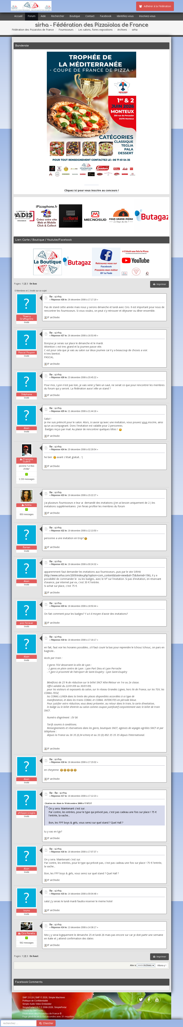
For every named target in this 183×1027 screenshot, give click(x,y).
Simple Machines (57, 997)
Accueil (18, 16)
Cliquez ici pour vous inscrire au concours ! (91, 190)
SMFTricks (38, 1010)
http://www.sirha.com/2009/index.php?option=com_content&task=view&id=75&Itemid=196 (97, 575)
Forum (31, 16)
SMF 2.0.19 (28, 997)
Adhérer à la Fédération (155, 6)
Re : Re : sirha (58, 793)
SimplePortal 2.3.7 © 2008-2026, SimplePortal (44, 1007)
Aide (43, 16)
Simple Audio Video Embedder (37, 1004)
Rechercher (57, 16)
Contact (90, 16)
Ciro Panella (28, 933)
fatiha (28, 505)
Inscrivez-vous (147, 16)
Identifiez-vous (125, 16)
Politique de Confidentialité (35, 1000)
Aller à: (133, 965)
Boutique (75, 16)
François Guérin (28, 460)
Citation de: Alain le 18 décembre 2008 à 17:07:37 (68, 803)
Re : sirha (55, 296)
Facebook (105, 16)
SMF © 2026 (41, 997)
